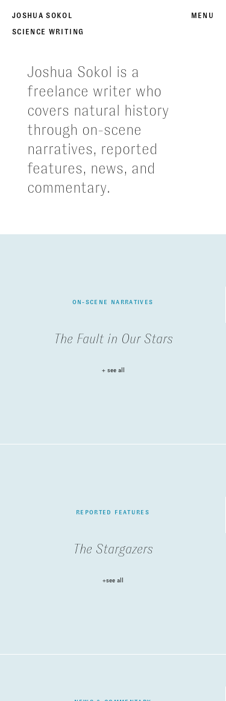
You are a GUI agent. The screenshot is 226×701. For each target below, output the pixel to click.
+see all (113, 581)
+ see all (113, 370)
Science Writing (48, 32)
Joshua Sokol (42, 15)
